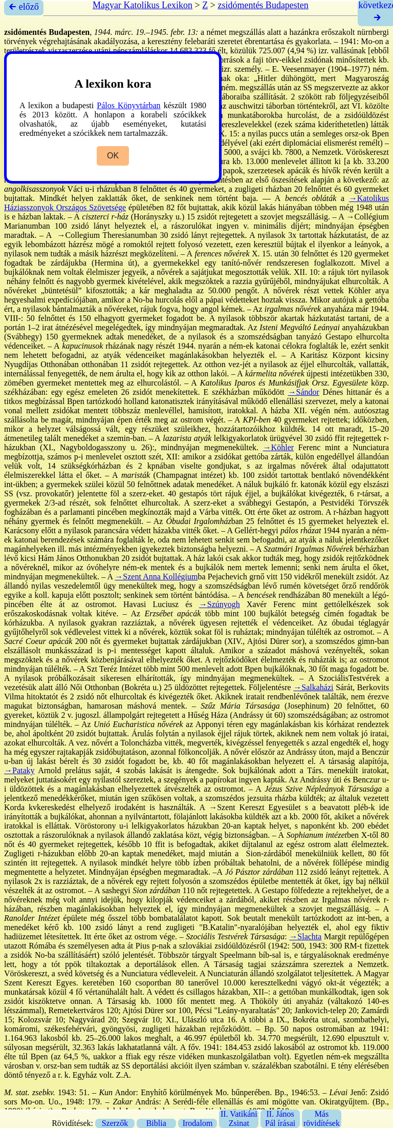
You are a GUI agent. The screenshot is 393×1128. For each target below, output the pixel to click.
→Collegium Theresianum (101, 235)
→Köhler (278, 447)
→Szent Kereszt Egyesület (254, 807)
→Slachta (305, 936)
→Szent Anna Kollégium (156, 576)
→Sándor (303, 392)
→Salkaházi (313, 687)
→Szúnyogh (219, 604)
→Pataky (19, 770)
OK (113, 155)
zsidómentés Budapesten (262, 5)
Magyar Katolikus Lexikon (142, 5)
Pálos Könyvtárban (128, 105)
